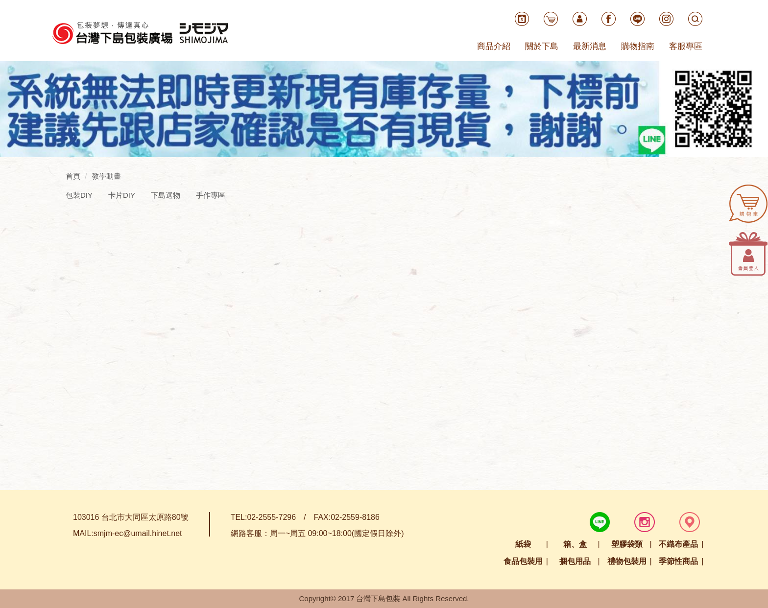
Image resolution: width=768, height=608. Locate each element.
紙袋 (523, 544)
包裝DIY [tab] (79, 195)
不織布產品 (678, 544)
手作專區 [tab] (210, 195)
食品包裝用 (523, 561)
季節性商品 (678, 561)
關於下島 (541, 46)
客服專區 (685, 46)
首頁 (73, 176)
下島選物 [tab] (165, 195)
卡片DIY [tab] (121, 195)
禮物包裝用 (627, 561)
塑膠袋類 (627, 544)
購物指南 (637, 46)
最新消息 (589, 46)
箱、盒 (575, 544)
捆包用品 (575, 561)
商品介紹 (493, 46)
